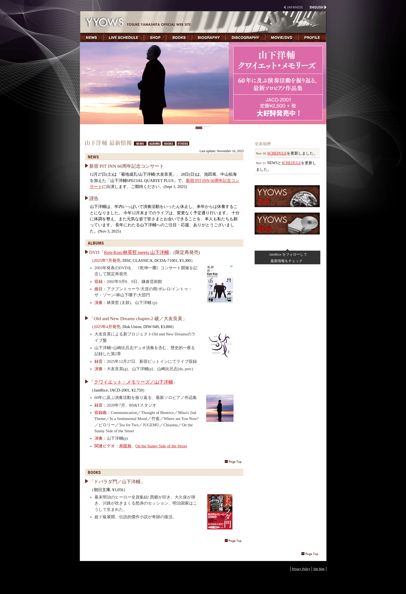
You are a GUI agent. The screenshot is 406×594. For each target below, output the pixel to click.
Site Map (319, 568)
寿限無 (125, 446)
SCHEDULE (277, 153)
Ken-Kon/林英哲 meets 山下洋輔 (136, 252)
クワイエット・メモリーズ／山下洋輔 (133, 382)
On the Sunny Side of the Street (161, 446)
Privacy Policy (301, 568)
